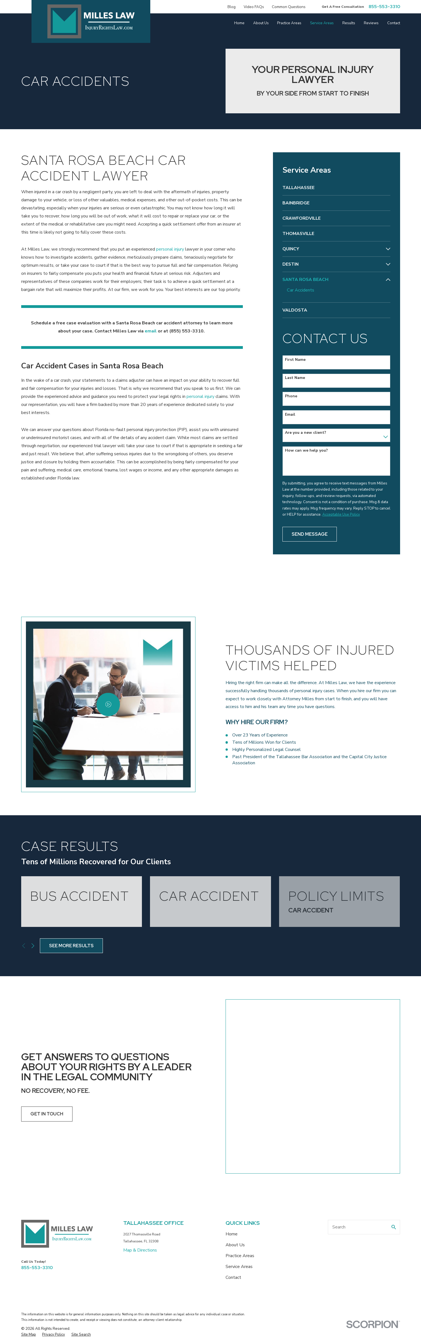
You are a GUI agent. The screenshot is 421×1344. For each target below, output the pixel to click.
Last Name (295, 378)
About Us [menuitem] (261, 23)
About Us (235, 1140)
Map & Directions (140, 1146)
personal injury (170, 249)
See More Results (71, 946)
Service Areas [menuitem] (322, 23)
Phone (291, 396)
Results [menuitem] (348, 23)
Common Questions (289, 6)
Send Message (310, 534)
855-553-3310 (384, 6)
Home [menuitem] (239, 23)
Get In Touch (38, 1062)
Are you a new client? (305, 432)
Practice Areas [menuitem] (289, 23)
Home (232, 1130)
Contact (233, 1173)
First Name (295, 360)
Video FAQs (254, 6)
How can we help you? (306, 450)
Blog (232, 6)
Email (290, 414)
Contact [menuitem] (393, 23)
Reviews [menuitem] (371, 23)
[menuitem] (336, 188)
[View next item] (32, 945)
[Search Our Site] (393, 1122)
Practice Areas (240, 1151)
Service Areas (239, 1162)
